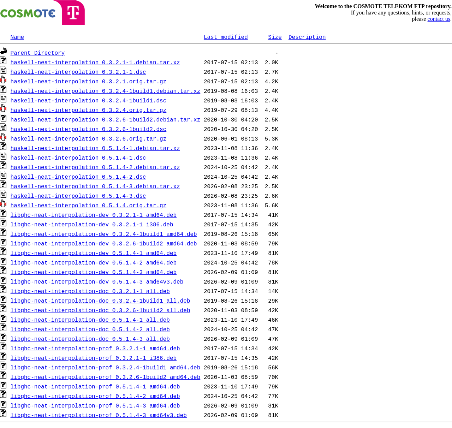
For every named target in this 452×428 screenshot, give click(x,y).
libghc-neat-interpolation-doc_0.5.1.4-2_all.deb (90, 329)
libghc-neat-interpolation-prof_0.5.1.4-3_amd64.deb (95, 405)
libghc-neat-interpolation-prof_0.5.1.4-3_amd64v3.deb (99, 415)
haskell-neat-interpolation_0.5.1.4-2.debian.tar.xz (95, 167)
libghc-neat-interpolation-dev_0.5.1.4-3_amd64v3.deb (97, 281)
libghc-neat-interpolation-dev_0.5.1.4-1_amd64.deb (94, 253)
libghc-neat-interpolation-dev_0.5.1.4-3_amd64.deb (94, 272)
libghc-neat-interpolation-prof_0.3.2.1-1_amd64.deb (95, 348)
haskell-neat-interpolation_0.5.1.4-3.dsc (78, 196)
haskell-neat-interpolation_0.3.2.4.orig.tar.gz (89, 110)
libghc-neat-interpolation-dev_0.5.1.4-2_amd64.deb (94, 262)
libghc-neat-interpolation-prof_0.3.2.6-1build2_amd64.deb (106, 377)
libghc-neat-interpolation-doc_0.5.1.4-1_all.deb (90, 319)
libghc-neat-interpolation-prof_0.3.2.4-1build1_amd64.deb (106, 367)
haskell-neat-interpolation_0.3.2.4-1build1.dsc (89, 100)
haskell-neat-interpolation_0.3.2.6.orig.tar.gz (89, 138)
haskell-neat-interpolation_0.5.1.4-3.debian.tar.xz (95, 186)
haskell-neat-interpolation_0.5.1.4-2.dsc (78, 176)
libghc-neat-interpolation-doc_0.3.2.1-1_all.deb (90, 291)
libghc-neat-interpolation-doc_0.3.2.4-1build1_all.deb (100, 300)
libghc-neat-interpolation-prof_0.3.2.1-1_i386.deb (94, 358)
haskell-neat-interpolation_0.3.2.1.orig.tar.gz (89, 81)
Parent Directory (38, 53)
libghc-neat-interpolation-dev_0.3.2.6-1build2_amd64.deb (104, 243)
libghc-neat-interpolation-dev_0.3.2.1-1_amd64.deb (94, 215)
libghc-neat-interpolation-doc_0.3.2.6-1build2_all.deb (100, 310)
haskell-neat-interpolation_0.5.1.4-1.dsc (78, 157)
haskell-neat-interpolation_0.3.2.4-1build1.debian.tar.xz (106, 91)
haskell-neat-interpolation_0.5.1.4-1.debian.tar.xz (95, 148)
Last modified (226, 37)
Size (274, 37)
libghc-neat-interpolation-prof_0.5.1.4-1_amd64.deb (95, 386)
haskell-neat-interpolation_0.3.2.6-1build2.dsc (89, 129)
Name (17, 37)
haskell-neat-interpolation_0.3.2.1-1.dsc (78, 72)
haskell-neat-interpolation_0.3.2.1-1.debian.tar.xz (95, 62)
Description (307, 37)
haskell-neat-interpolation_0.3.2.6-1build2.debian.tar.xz (106, 119)
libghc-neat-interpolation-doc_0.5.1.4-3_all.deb (90, 339)
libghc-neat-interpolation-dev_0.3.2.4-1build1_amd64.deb (104, 234)
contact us (439, 19)
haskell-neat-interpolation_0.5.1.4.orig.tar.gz (89, 205)
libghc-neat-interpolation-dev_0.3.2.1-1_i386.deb (92, 224)
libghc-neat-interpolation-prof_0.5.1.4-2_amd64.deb (95, 396)
